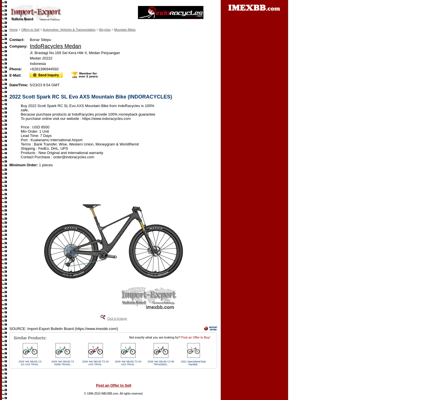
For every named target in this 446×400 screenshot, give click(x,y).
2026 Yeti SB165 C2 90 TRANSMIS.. (161, 363)
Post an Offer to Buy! (195, 337)
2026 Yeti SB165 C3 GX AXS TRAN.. (30, 363)
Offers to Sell (30, 29)
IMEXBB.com (109, 393)
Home (13, 29)
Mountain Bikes (125, 29)
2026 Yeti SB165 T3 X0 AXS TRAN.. (128, 363)
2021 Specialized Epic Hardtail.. (193, 363)
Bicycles (105, 29)
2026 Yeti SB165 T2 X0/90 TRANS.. (62, 363)
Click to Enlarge (117, 318)
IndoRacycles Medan (55, 46)
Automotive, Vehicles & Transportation (69, 29)
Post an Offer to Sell (113, 385)
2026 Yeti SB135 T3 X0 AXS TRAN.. (95, 363)
